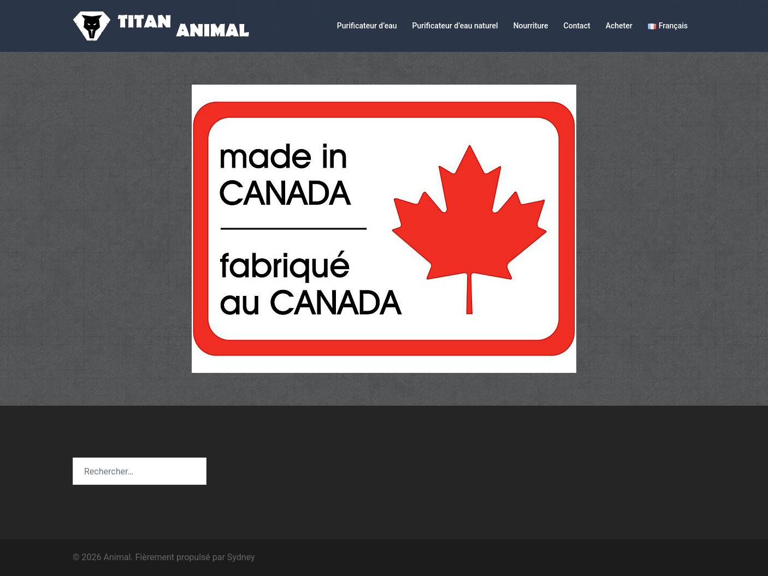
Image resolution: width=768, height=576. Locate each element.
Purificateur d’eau (367, 25)
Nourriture (530, 25)
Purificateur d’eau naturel (455, 25)
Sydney (241, 557)
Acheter (619, 25)
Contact (577, 25)
